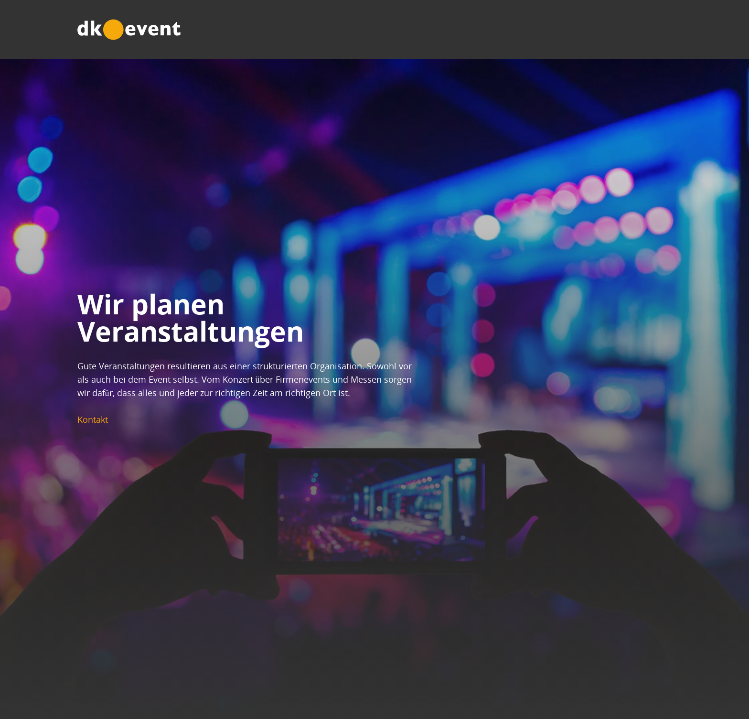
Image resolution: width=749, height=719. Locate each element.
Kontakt (100, 419)
